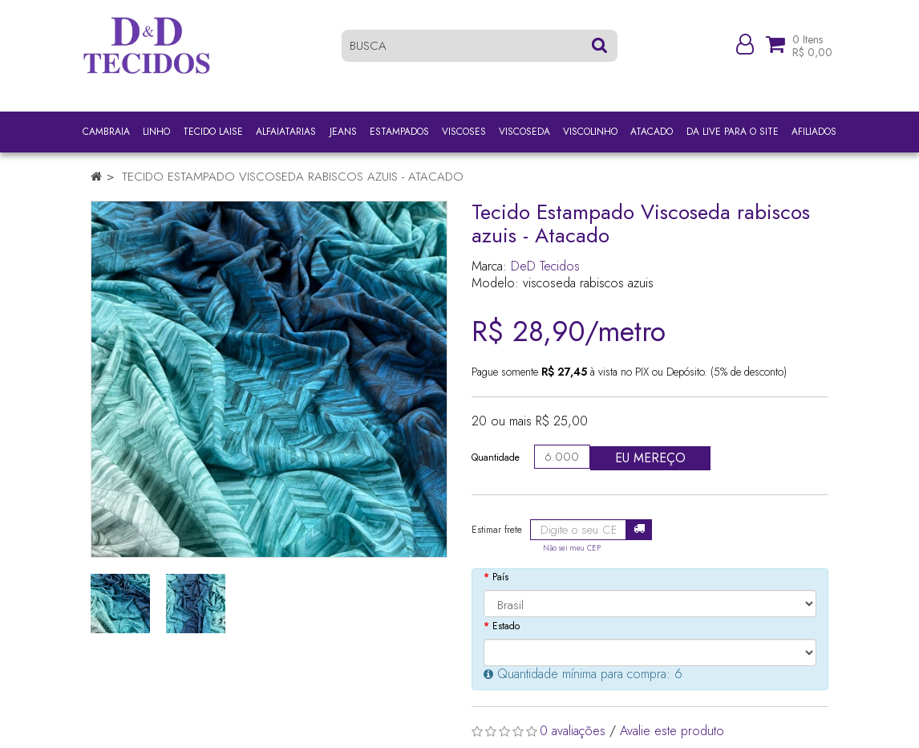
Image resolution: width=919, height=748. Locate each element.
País (500, 577)
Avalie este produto (672, 731)
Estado (506, 626)
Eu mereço (650, 458)
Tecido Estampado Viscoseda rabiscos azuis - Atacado (293, 176)
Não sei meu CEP (572, 548)
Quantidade (496, 457)
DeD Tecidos (545, 266)
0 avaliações (572, 731)
